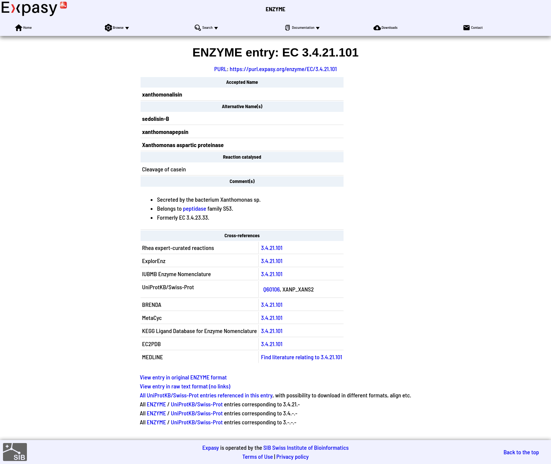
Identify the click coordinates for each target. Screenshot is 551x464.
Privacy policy (292, 456)
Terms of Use (257, 456)
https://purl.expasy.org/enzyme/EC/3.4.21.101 (283, 68)
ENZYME (275, 8)
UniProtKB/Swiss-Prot (197, 403)
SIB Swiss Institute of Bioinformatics (305, 447)
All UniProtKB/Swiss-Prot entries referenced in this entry (206, 395)
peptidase (194, 208)
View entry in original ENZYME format (183, 377)
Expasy (210, 447)
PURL (220, 68)
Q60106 (271, 289)
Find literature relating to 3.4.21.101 (301, 356)
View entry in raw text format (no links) (185, 386)
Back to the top (521, 451)
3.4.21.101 (271, 247)
